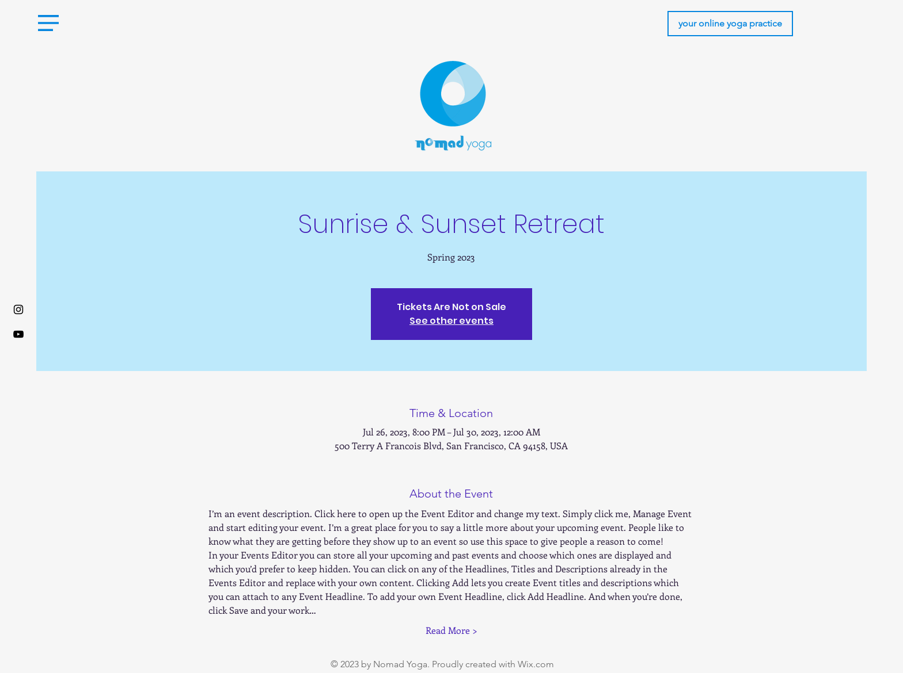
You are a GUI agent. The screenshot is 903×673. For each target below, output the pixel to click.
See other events (451, 320)
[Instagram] (18, 309)
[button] (48, 23)
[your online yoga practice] (730, 23)
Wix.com (536, 664)
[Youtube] (18, 334)
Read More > (451, 630)
